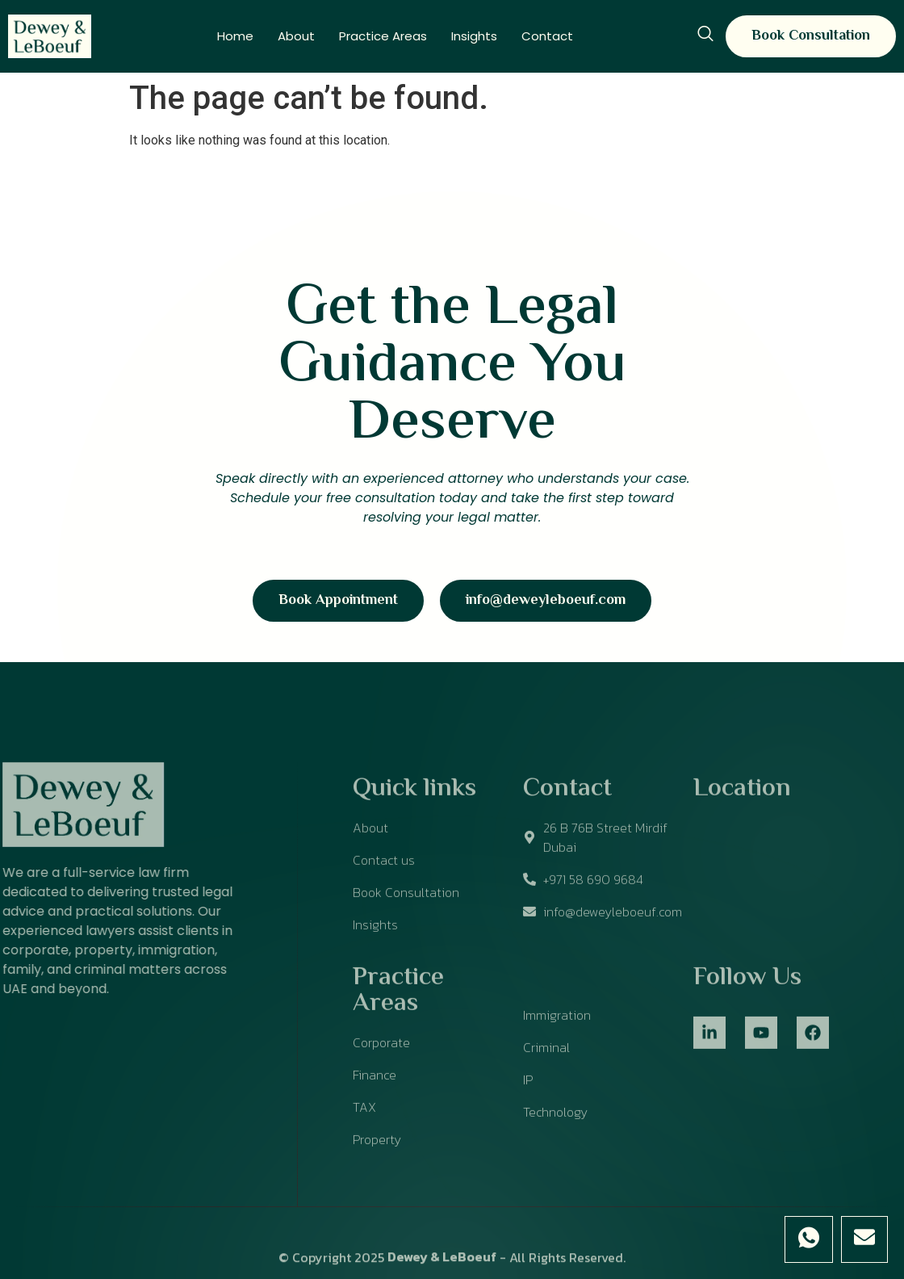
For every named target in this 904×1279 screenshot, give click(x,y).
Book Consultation (810, 36)
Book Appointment (338, 600)
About (296, 35)
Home (235, 35)
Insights (474, 35)
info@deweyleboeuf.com (546, 600)
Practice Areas (383, 35)
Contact (547, 35)
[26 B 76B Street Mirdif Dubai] (790, 897)
